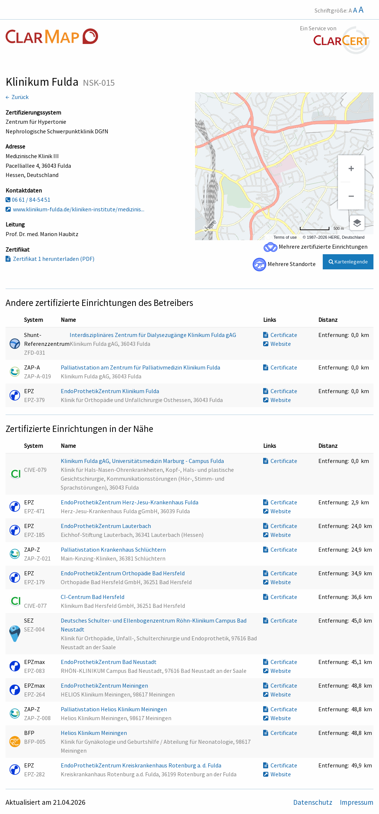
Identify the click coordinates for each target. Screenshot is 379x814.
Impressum (356, 802)
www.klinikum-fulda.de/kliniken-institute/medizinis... (75, 209)
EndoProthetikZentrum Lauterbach (106, 525)
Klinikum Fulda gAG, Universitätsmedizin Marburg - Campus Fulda (143, 460)
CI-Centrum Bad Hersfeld (93, 596)
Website (277, 343)
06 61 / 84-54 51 (28, 199)
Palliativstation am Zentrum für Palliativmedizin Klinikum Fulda (141, 367)
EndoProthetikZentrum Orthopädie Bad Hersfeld (123, 573)
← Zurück (17, 97)
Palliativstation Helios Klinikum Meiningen (114, 709)
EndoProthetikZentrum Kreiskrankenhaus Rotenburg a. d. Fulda (141, 765)
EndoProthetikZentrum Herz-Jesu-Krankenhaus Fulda (130, 502)
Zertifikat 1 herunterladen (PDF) (50, 258)
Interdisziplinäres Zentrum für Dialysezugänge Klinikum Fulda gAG (153, 334)
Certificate (280, 334)
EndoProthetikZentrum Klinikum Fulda (110, 391)
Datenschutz (313, 802)
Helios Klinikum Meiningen (94, 732)
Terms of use (285, 237)
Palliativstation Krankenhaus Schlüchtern (114, 549)
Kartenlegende (348, 261)
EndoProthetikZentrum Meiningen (105, 685)
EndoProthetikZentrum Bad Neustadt (109, 661)
